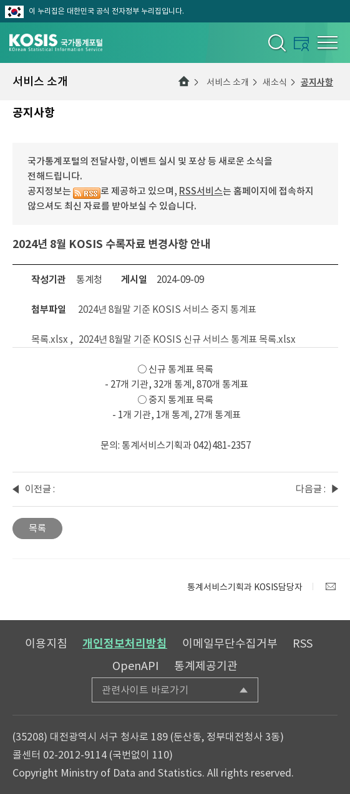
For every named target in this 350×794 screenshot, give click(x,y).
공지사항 (317, 82)
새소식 (275, 82)
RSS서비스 (201, 191)
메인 (184, 82)
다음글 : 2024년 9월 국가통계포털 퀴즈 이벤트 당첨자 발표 (311, 490)
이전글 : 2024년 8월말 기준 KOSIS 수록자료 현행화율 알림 (40, 490)
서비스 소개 (228, 82)
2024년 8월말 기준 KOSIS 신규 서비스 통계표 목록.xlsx (187, 339)
